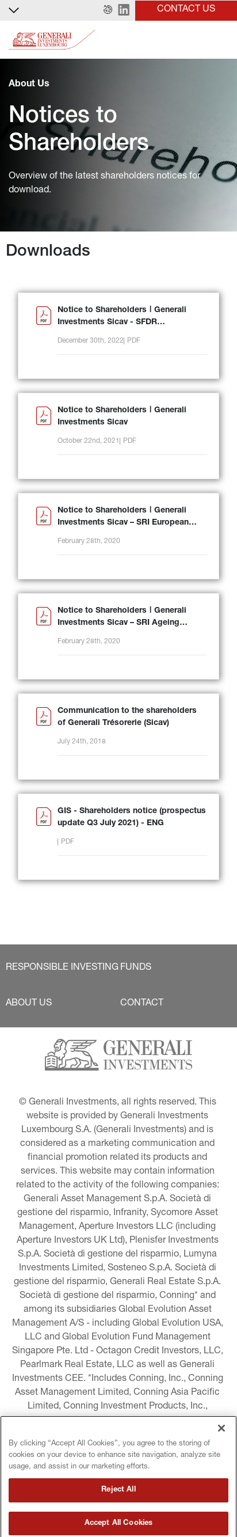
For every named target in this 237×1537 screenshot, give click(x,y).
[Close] (221, 1458)
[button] (108, 10)
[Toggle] (221, 40)
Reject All (118, 1520)
